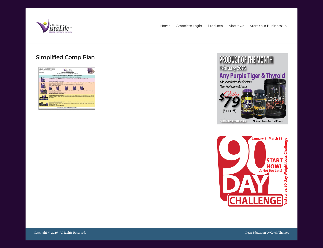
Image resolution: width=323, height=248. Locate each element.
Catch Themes (279, 232)
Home (165, 26)
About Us (236, 26)
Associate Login (189, 26)
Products (215, 26)
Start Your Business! (266, 26)
